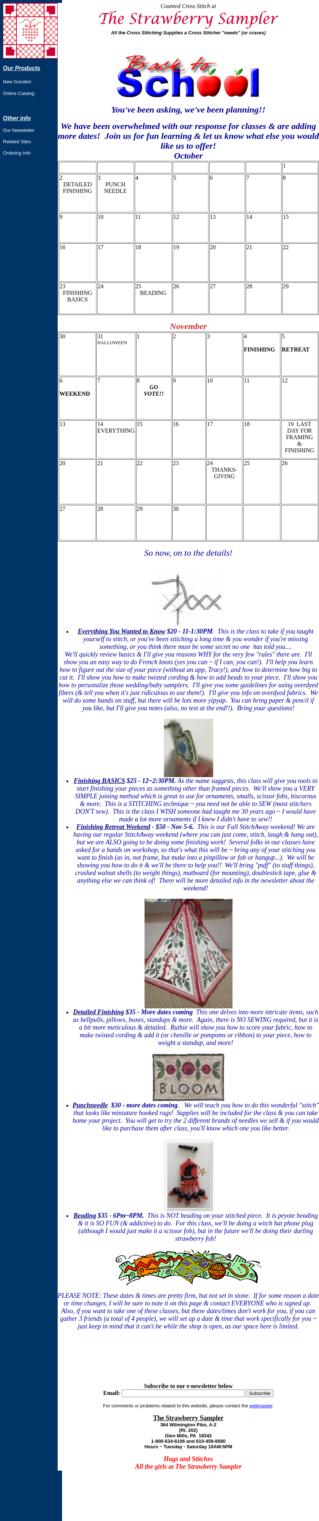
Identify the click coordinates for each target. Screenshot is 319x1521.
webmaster (260, 1405)
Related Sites (17, 141)
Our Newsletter (19, 130)
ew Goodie (17, 81)
